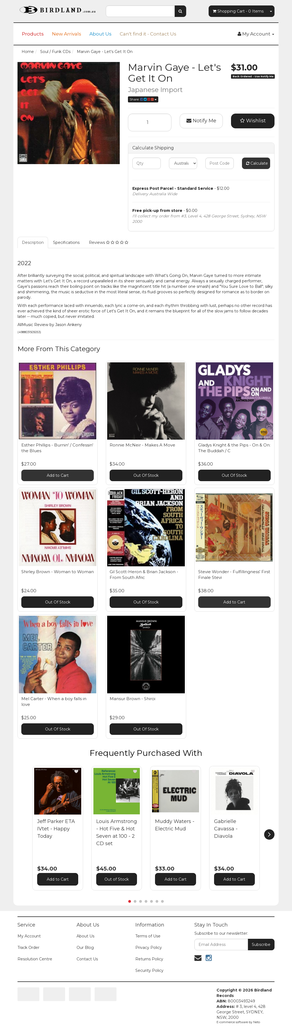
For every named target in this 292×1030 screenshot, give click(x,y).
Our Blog (85, 947)
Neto (256, 1022)
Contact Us (87, 959)
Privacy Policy (148, 947)
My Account (29, 936)
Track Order (28, 947)
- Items (238, 11)
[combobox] (140, 11)
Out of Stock (116, 879)
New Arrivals (66, 34)
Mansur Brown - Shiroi (132, 698)
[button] (76, 771)
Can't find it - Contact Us (148, 34)
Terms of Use (147, 936)
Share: (143, 99)
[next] (269, 834)
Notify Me (201, 121)
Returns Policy (149, 959)
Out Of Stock (146, 475)
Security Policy (149, 970)
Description (33, 242)
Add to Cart (58, 475)
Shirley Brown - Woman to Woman (57, 571)
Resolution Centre (34, 959)
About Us (100, 34)
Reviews (108, 242)
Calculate (257, 163)
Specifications (66, 242)
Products (33, 34)
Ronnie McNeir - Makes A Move (142, 445)
